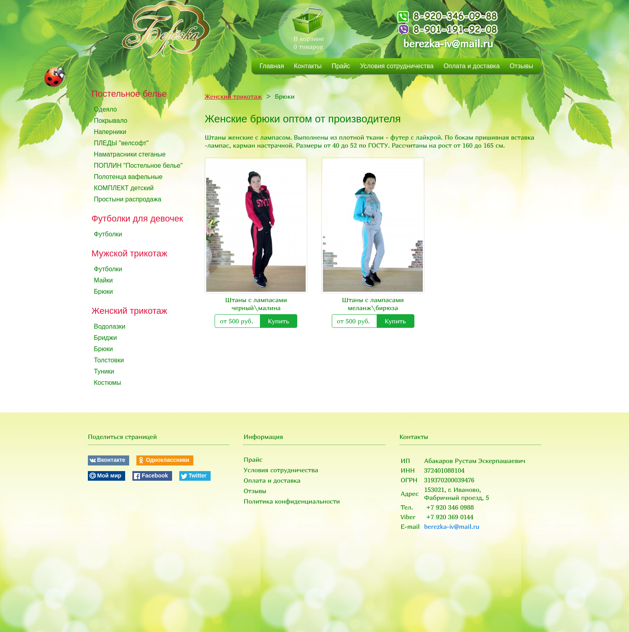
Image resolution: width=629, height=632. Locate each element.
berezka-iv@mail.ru (448, 43)
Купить (278, 321)
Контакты (308, 66)
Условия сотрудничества (397, 66)
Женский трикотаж (129, 311)
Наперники (110, 131)
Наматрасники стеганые (130, 154)
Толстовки (109, 360)
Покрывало (110, 120)
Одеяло (105, 109)
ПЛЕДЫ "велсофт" (121, 143)
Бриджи (105, 337)
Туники (104, 371)
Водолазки (109, 326)
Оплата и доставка (472, 66)
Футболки (108, 234)
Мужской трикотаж (129, 253)
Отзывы (521, 66)
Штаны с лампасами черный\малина (256, 304)
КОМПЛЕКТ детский (124, 188)
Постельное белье (129, 94)
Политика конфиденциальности (291, 501)
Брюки (103, 291)
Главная (272, 66)
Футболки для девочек (137, 218)
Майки (103, 280)
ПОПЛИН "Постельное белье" (138, 165)
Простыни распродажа (127, 199)
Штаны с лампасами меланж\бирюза (373, 304)
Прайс (341, 66)
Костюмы (107, 382)
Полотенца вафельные (128, 176)
